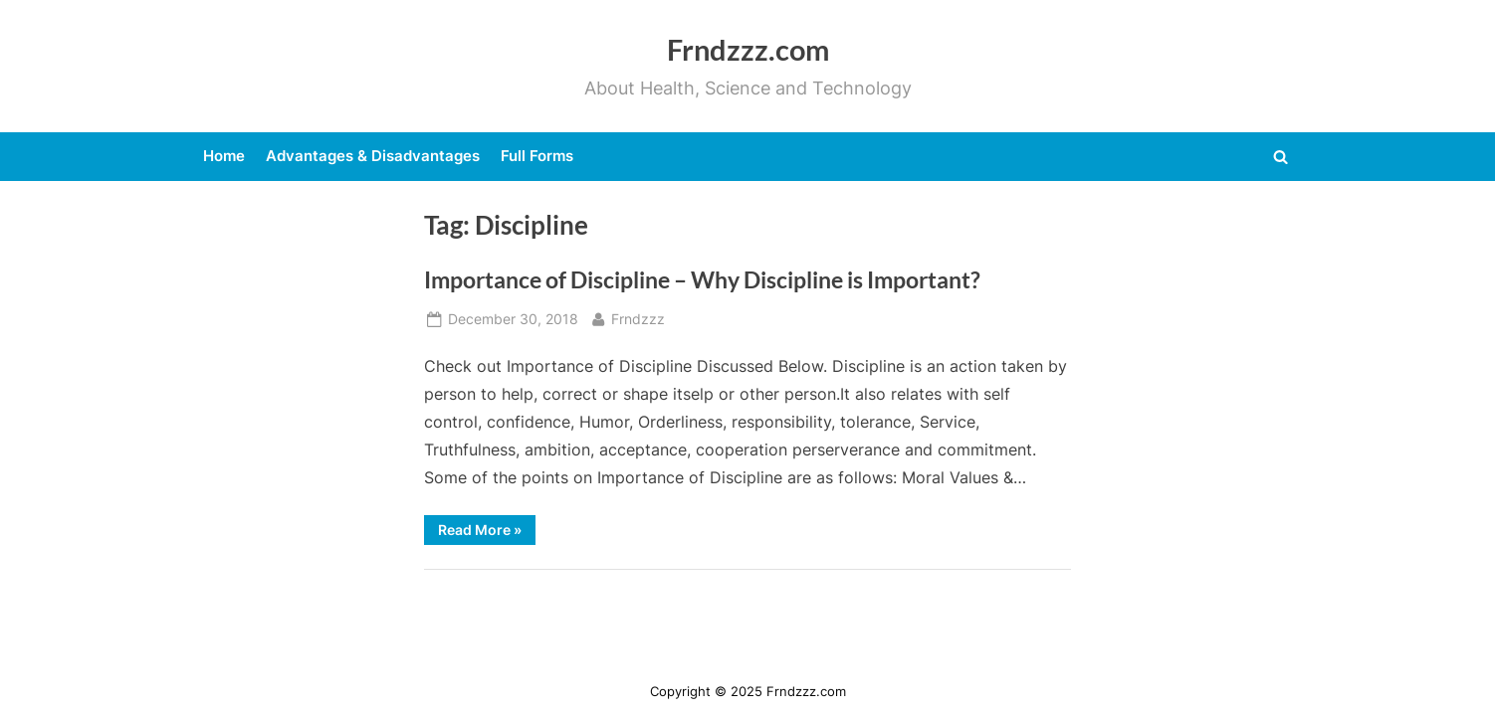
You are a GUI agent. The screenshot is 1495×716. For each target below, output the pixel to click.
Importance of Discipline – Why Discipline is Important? (702, 279)
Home (224, 155)
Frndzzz (638, 317)
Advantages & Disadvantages (373, 155)
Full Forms (537, 155)
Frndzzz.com (748, 50)
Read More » (486, 533)
